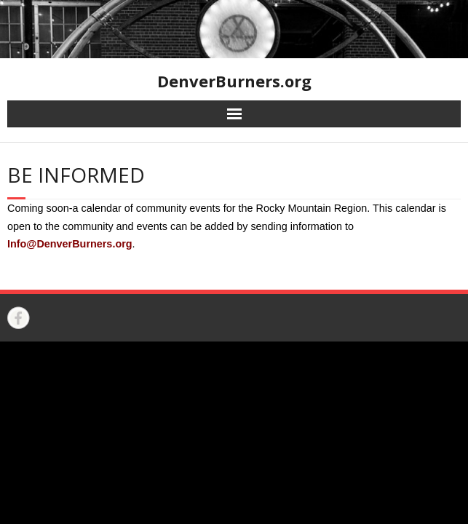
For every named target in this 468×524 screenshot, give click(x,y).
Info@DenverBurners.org (69, 244)
